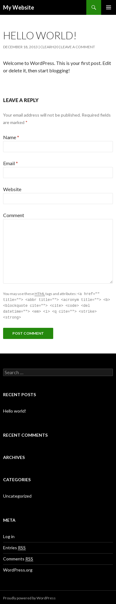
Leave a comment (78, 47)
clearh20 (49, 47)
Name (11, 137)
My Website (18, 7)
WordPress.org (17, 568)
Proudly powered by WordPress (29, 596)
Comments (18, 557)
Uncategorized (17, 494)
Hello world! (14, 409)
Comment (13, 215)
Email (10, 163)
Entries (14, 546)
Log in (9, 535)
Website (12, 189)
